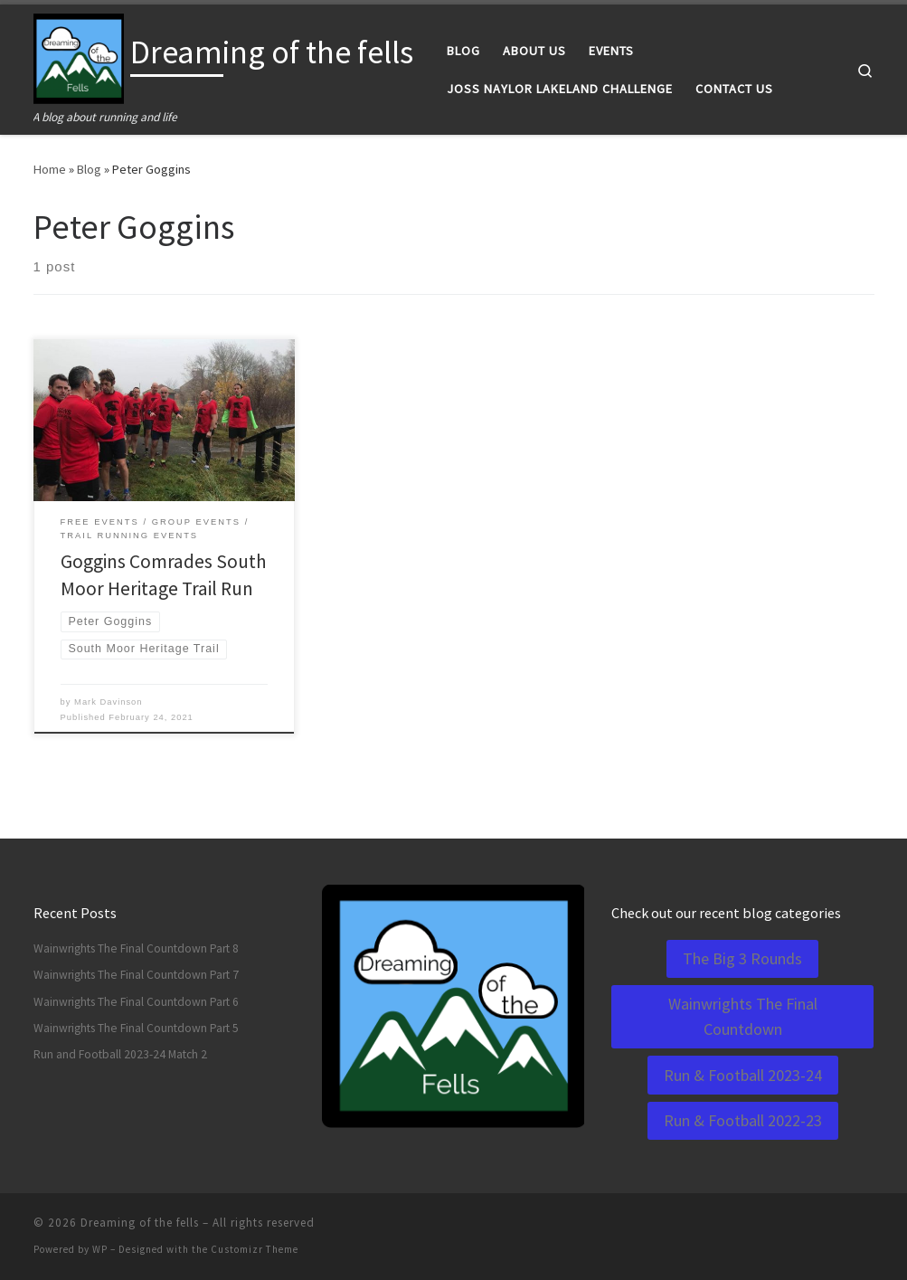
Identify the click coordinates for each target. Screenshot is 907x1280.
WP (100, 1249)
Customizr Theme (254, 1249)
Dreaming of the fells (139, 1222)
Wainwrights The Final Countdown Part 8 (136, 948)
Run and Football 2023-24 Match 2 (120, 1054)
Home (49, 169)
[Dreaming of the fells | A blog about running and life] (78, 55)
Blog (89, 169)
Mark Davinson (108, 701)
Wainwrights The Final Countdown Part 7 (136, 974)
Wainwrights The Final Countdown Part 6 (136, 1002)
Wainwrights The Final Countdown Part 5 (136, 1028)
